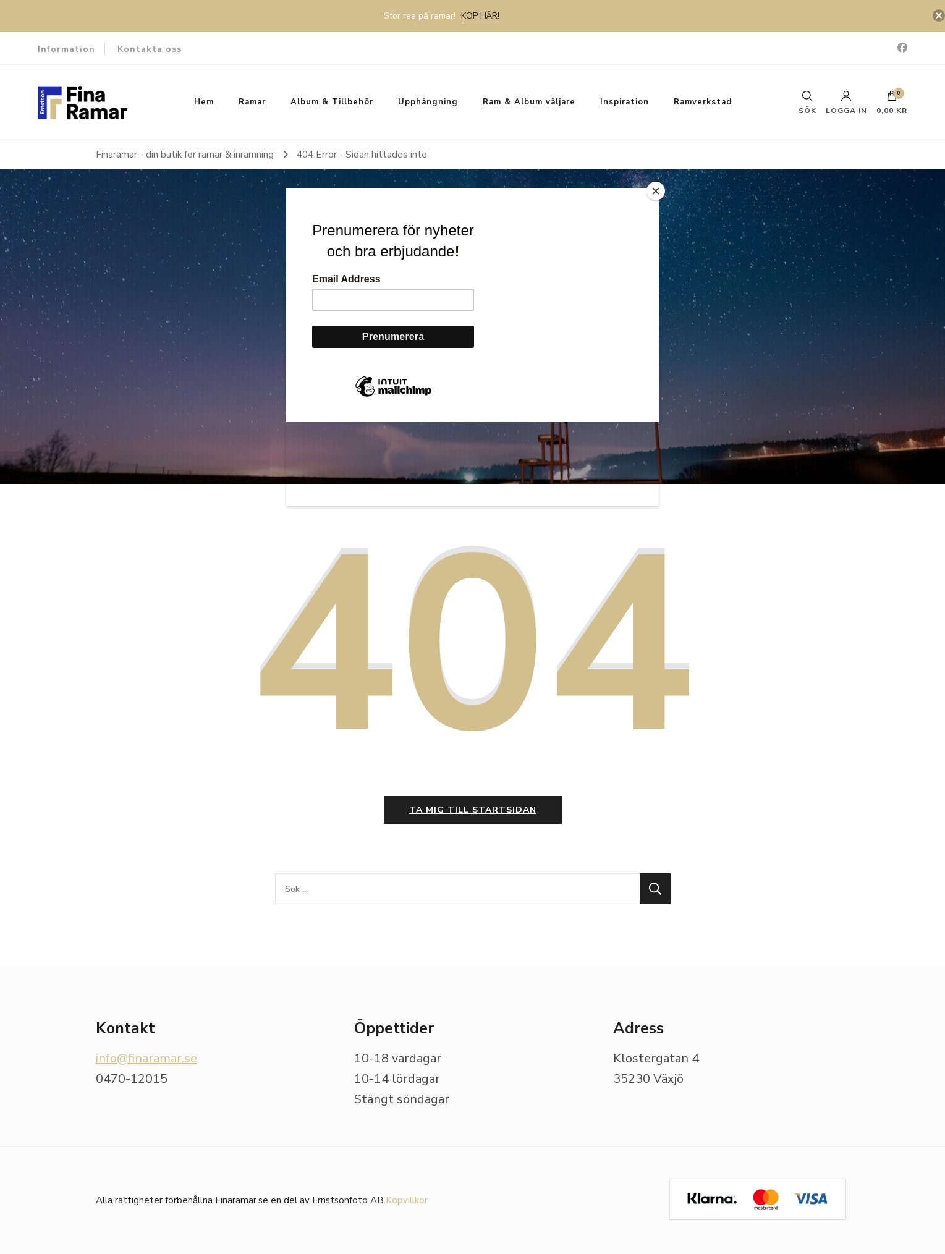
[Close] (655, 191)
